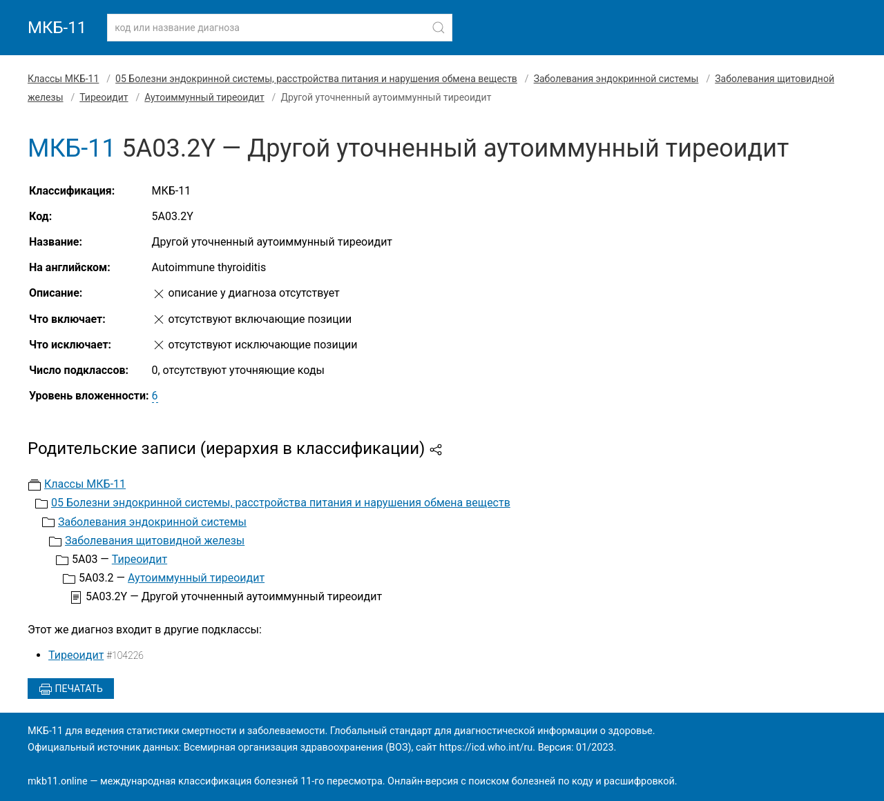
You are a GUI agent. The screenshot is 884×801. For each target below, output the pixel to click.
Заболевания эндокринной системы (616, 78)
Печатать (71, 689)
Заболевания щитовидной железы (154, 540)
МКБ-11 (57, 27)
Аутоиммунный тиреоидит (204, 97)
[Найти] (438, 27)
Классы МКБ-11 (63, 78)
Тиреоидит (103, 97)
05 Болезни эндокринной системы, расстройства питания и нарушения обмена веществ (316, 78)
